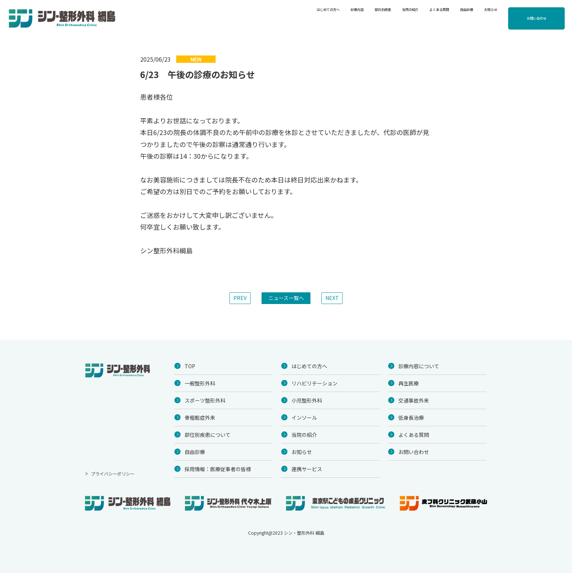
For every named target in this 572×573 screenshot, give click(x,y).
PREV (240, 297)
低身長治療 (411, 417)
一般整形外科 (200, 383)
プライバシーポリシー (113, 473)
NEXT (332, 297)
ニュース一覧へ (286, 297)
